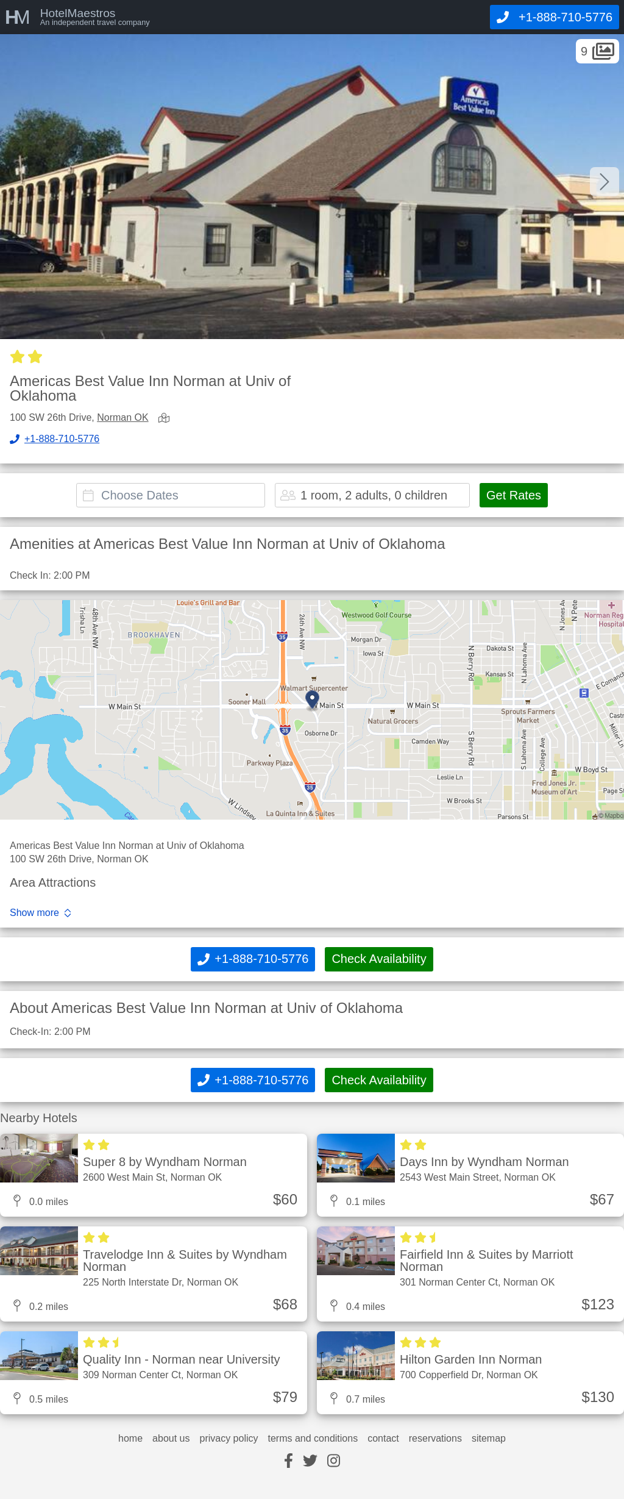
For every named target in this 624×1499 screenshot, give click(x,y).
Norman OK (122, 417)
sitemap (489, 1439)
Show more (34, 913)
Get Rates (513, 495)
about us (171, 1439)
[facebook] (288, 1461)
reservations (435, 1439)
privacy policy (228, 1439)
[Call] (554, 17)
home (130, 1439)
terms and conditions (313, 1439)
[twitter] (310, 1461)
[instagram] (333, 1461)
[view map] (166, 418)
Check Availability (379, 958)
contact (383, 1439)
